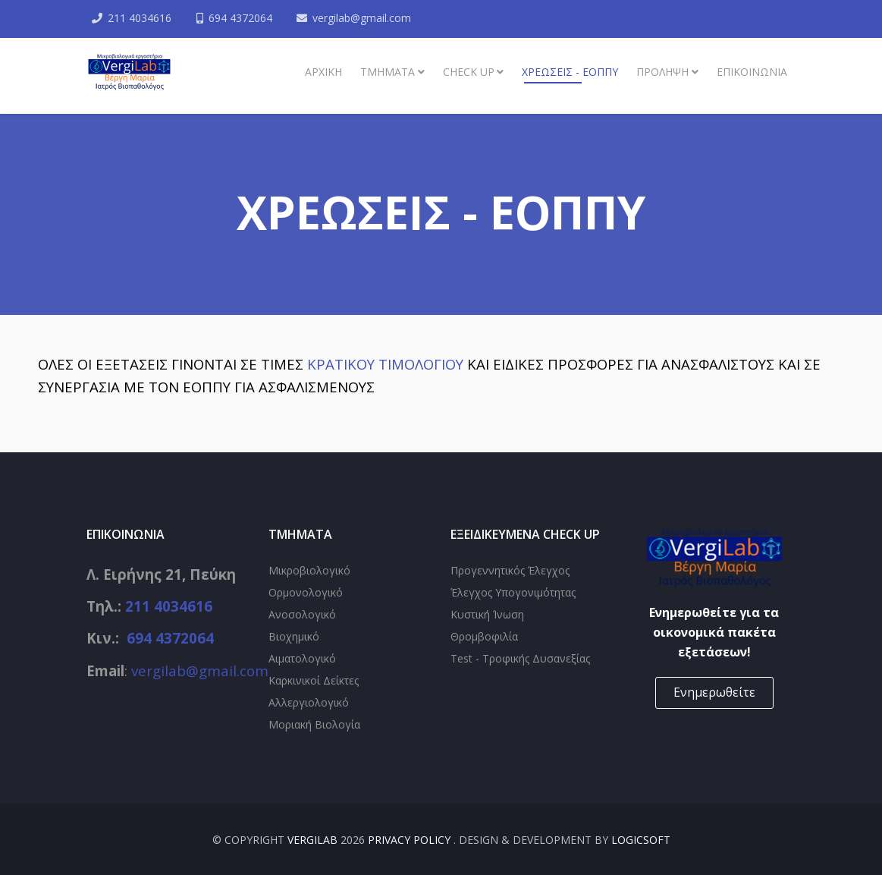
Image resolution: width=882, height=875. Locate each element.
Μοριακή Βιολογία (314, 724)
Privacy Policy (411, 840)
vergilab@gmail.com (363, 18)
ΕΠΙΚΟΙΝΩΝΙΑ (752, 72)
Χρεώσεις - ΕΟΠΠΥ (570, 72)
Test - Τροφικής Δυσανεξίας (520, 658)
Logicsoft (640, 840)
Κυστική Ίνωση (487, 614)
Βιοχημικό (293, 636)
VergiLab (312, 840)
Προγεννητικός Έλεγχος (510, 570)
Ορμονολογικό (305, 592)
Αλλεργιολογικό (308, 702)
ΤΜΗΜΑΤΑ (387, 72)
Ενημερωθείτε (714, 692)
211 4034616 (140, 18)
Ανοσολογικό (302, 614)
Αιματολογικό (302, 658)
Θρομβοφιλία (484, 636)
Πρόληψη (662, 72)
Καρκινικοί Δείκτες (313, 680)
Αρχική (323, 72)
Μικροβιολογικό (309, 570)
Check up (468, 72)
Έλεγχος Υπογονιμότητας (513, 592)
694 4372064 (241, 18)
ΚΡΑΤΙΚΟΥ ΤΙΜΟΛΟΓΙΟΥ (385, 363)
